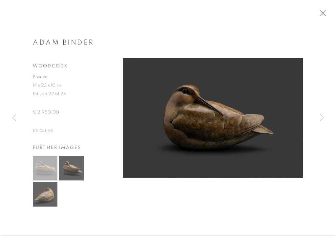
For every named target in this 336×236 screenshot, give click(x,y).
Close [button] (323, 15)
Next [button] (322, 118)
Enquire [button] (43, 132)
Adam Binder (63, 44)
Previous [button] (14, 118)
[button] (45, 170)
